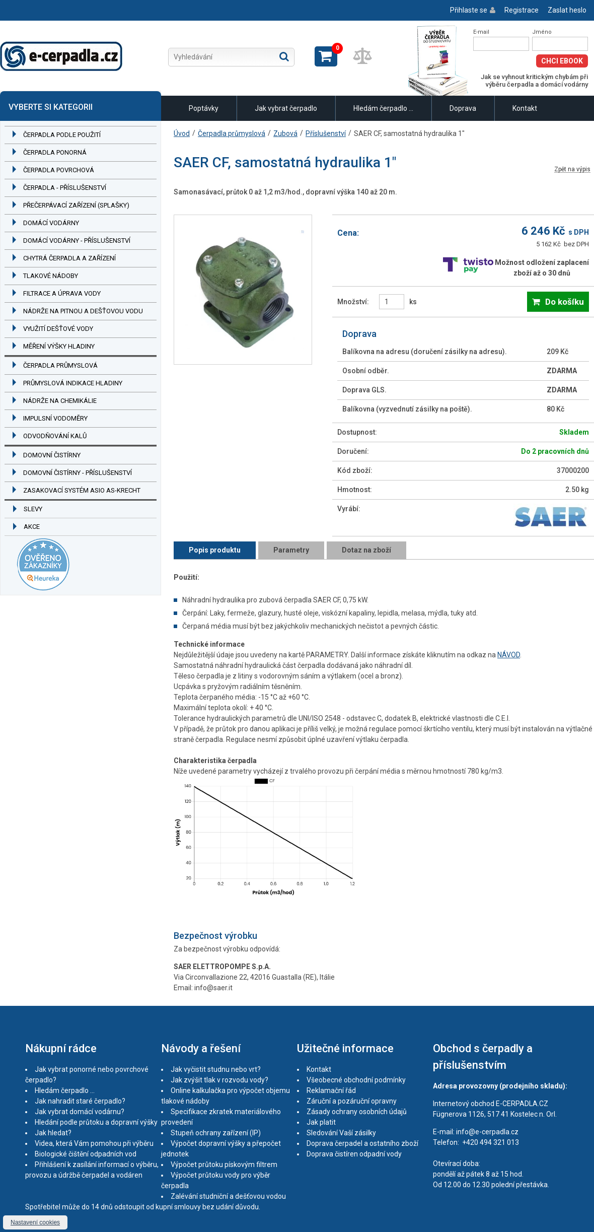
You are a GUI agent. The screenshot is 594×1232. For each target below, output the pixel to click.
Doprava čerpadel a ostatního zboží (362, 1143)
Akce (32, 526)
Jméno (542, 32)
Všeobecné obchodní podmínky (356, 1080)
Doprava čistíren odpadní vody (354, 1154)
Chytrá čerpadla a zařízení (69, 258)
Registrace (521, 10)
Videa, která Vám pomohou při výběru (94, 1143)
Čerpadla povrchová (58, 170)
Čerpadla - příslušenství (64, 187)
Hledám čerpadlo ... (383, 108)
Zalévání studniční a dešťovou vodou (228, 1196)
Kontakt (524, 108)
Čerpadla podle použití (62, 135)
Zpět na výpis (572, 169)
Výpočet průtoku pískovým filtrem (224, 1164)
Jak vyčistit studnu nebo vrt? (216, 1069)
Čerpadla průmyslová (60, 365)
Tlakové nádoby (50, 276)
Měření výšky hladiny (59, 346)
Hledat (284, 56)
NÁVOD (508, 655)
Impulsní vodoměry (55, 418)
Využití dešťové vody (58, 328)
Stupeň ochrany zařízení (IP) (216, 1133)
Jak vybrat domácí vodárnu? (79, 1112)
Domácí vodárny (51, 223)
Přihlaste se (468, 10)
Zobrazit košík (326, 56)
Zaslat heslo (567, 10)
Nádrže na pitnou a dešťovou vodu (83, 311)
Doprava (463, 108)
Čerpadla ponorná (55, 152)
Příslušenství (326, 133)
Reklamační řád (331, 1090)
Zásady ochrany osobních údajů (357, 1112)
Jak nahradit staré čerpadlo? (80, 1101)
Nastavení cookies (35, 1222)
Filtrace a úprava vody (62, 293)
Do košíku (564, 302)
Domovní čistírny (52, 455)
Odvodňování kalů (55, 436)
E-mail (481, 32)
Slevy (33, 509)
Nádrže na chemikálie (60, 400)
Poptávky (203, 108)
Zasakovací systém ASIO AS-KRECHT (81, 490)
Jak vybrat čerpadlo (286, 108)
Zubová (285, 133)
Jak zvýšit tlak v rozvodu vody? (219, 1080)
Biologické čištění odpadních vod (85, 1154)
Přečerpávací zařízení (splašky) (76, 205)
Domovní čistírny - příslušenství (77, 472)
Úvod (182, 133)
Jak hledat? (53, 1133)
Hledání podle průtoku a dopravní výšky (96, 1122)
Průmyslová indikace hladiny (72, 383)
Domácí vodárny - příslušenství (76, 240)
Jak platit (321, 1122)
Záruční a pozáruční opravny (352, 1101)
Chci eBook (562, 61)
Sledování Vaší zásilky (341, 1133)
